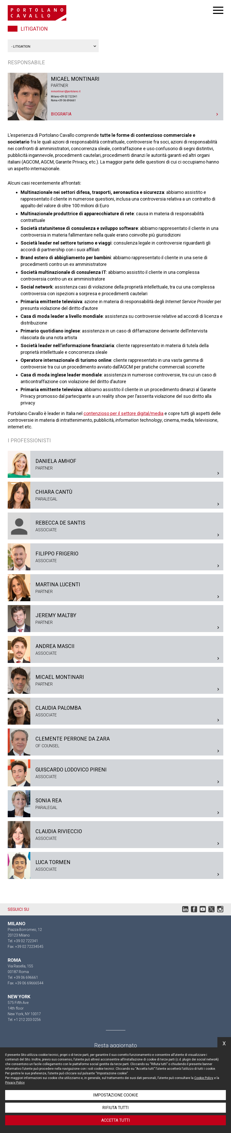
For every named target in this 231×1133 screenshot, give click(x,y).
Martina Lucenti (115, 587)
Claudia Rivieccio (115, 834)
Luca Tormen (115, 865)
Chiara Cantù (115, 495)
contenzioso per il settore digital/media (123, 413)
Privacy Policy (15, 1082)
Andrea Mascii (115, 649)
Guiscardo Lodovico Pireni (115, 772)
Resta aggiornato (115, 1045)
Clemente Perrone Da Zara (115, 742)
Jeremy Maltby (115, 618)
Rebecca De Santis (115, 525)
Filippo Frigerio (115, 556)
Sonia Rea (115, 803)
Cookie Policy (203, 1078)
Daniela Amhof (115, 464)
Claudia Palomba (115, 711)
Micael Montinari (115, 96)
